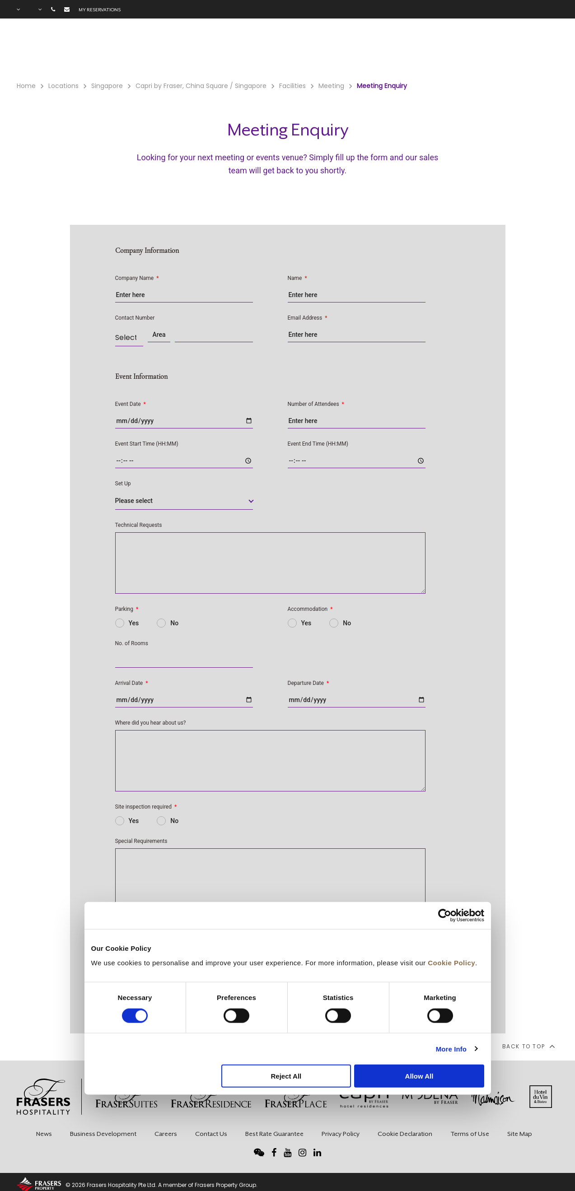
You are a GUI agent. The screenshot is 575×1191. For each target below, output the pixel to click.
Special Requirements (141, 841)
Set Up (123, 483)
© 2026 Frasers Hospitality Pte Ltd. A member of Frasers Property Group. (161, 1185)
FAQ (493, 50)
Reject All (286, 1076)
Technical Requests (138, 525)
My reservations (100, 9)
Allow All (419, 1076)
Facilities (362, 50)
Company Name (137, 278)
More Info (451, 1048)
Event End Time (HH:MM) (318, 444)
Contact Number (135, 318)
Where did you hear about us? (150, 723)
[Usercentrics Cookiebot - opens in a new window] (444, 915)
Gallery (456, 50)
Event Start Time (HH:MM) (146, 444)
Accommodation (310, 609)
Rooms (311, 50)
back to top (528, 1046)
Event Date (130, 404)
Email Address (307, 318)
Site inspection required (146, 807)
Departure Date (308, 683)
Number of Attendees (316, 404)
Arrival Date (131, 683)
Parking (127, 609)
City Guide (538, 50)
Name (297, 278)
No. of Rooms (131, 643)
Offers (413, 50)
